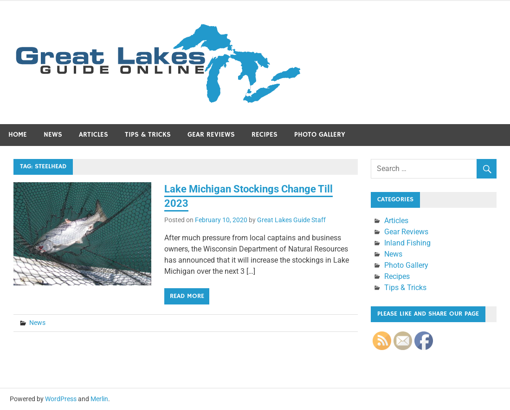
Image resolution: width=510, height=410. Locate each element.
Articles (93, 134)
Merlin (99, 399)
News (53, 134)
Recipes (265, 134)
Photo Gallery (319, 134)
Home (17, 134)
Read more (187, 296)
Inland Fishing (407, 242)
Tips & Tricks (148, 134)
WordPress (61, 399)
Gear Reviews (211, 134)
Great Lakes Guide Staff (291, 220)
